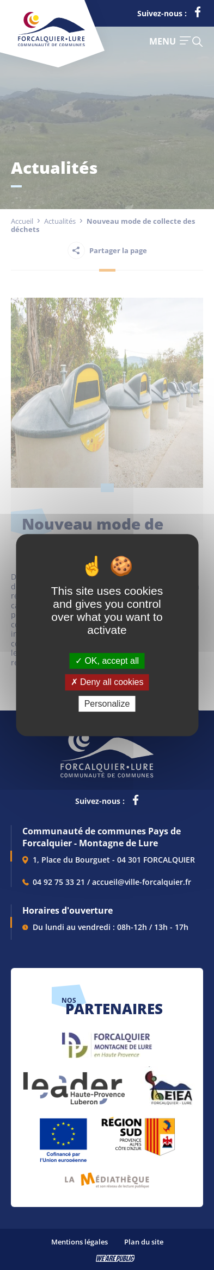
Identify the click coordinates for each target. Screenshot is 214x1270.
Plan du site (143, 1242)
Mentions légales (79, 1242)
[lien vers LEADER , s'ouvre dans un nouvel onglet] (73, 1082)
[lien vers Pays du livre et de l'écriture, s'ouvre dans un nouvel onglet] (107, 1176)
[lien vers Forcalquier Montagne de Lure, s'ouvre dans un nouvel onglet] (107, 1041)
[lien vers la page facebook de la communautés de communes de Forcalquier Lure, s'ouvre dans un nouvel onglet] (197, 14)
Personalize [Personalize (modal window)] (107, 703)
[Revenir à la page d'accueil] (51, 44)
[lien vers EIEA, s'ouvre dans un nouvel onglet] (167, 1083)
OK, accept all (107, 660)
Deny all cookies (107, 682)
